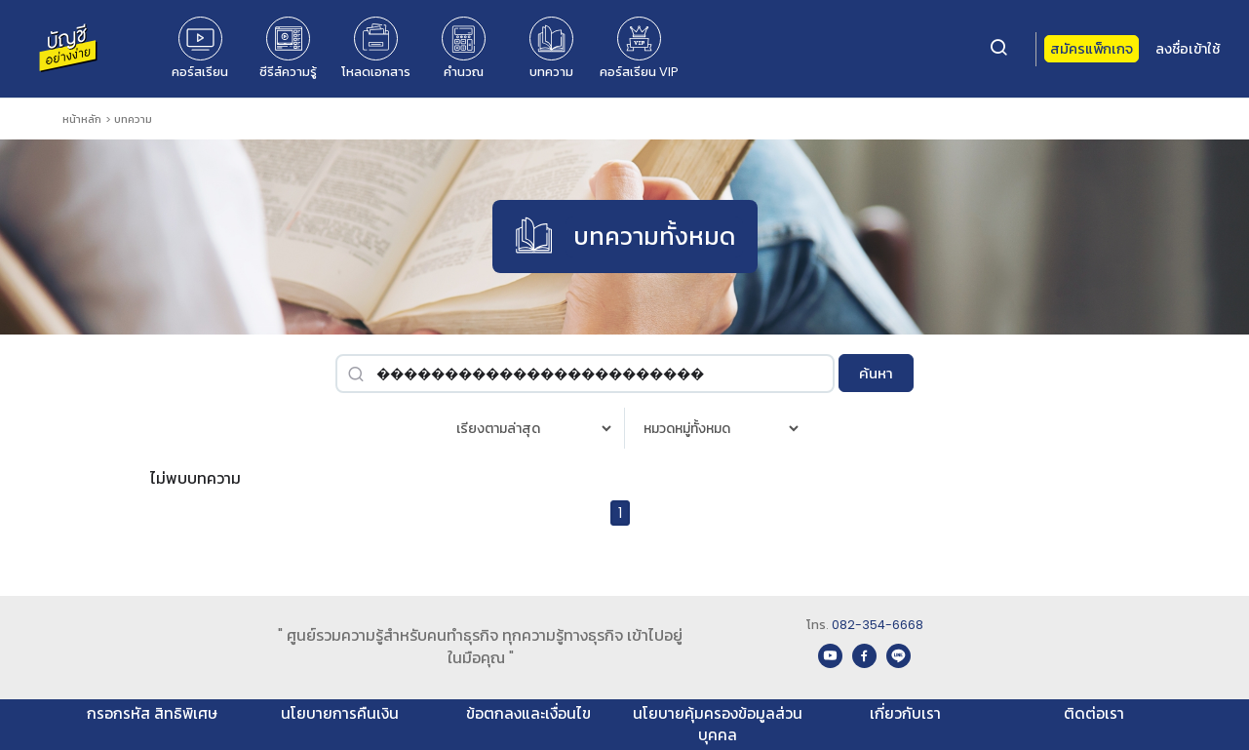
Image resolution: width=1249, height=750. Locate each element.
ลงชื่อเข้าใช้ (1187, 49)
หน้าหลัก (81, 119)
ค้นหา (876, 373)
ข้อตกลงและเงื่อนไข (528, 713)
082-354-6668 (877, 624)
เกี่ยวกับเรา (905, 713)
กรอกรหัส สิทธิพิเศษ (152, 713)
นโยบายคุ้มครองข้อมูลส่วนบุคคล (717, 724)
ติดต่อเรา (1094, 713)
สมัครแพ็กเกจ (1091, 49)
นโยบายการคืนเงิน (340, 713)
